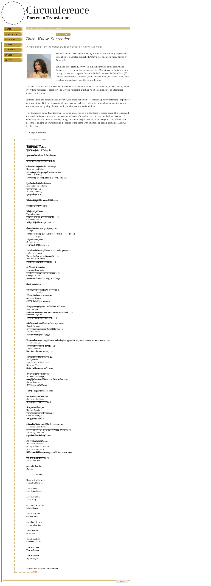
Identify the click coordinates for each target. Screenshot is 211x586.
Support (10, 50)
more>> (36, 571)
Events (9, 55)
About (9, 60)
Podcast (10, 39)
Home (8, 29)
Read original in (36, 139)
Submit (9, 44)
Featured (11, 34)
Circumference (57, 10)
